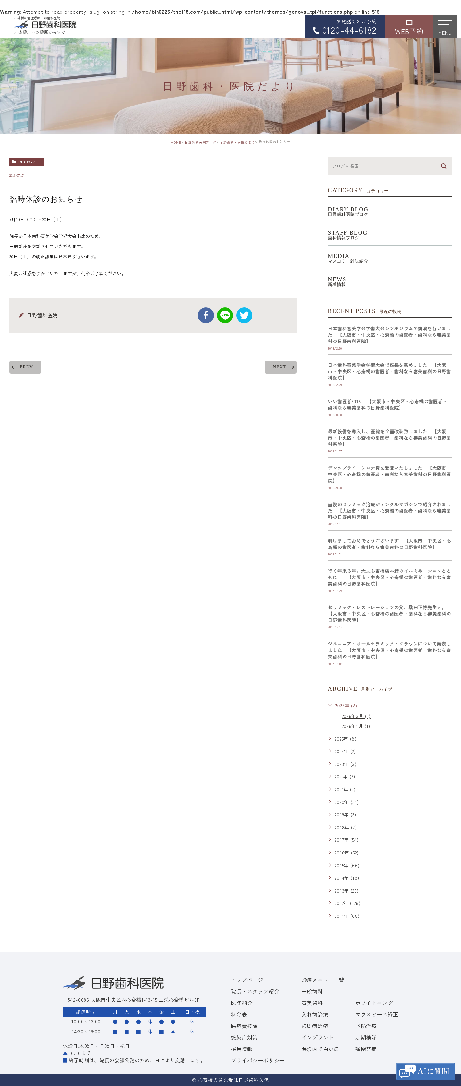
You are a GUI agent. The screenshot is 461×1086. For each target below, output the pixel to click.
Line (225, 315)
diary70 (26, 162)
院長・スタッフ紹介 (255, 991)
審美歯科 (312, 1003)
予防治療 (366, 1026)
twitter (244, 315)
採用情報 (241, 1049)
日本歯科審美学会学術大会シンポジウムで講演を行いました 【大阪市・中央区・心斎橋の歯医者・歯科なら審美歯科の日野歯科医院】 (389, 334)
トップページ (247, 980)
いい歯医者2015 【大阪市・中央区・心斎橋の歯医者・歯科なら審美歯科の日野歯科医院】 (387, 404)
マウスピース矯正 (376, 1014)
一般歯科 (312, 991)
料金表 (239, 1014)
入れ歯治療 (315, 1014)
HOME (176, 142)
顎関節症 (366, 1049)
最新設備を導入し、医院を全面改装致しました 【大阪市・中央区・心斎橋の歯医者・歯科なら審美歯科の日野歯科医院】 (389, 437)
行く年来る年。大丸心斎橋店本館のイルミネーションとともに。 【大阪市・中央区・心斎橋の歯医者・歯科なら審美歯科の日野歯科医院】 (389, 577)
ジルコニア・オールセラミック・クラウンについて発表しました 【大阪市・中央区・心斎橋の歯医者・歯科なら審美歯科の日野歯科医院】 (389, 650)
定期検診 (366, 1037)
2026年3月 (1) (356, 716)
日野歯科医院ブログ (200, 142)
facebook (206, 315)
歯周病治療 (315, 1026)
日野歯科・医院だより (237, 142)
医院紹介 (241, 1003)
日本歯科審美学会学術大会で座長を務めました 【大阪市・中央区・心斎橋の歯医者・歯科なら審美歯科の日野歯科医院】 (389, 371)
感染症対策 (244, 1037)
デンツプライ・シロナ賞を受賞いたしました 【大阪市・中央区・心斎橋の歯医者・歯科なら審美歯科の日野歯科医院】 (389, 474)
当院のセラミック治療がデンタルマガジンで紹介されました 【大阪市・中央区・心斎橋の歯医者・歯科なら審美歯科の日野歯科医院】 (389, 510)
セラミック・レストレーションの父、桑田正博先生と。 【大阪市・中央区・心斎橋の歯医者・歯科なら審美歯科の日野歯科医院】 (389, 613)
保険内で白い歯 (320, 1049)
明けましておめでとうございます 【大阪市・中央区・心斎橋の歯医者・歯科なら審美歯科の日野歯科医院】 (389, 544)
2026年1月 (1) (356, 726)
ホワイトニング (374, 1003)
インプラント (318, 1037)
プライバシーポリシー (258, 1060)
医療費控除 (244, 1026)
